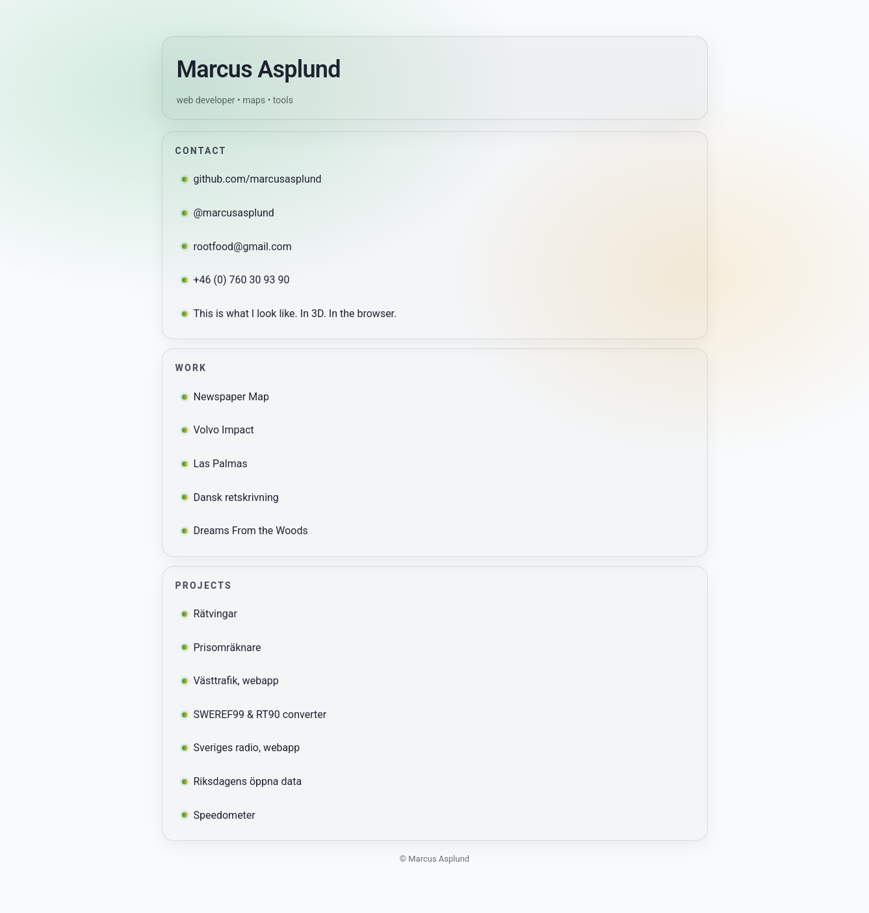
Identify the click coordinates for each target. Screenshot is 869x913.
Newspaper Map (225, 397)
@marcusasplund (228, 213)
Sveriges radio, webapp (241, 747)
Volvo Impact (218, 430)
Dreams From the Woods (245, 530)
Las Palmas (215, 463)
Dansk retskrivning (230, 497)
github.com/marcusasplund (252, 179)
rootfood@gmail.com (237, 246)
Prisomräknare (221, 647)
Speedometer (218, 815)
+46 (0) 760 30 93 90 (236, 280)
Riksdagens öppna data (242, 781)
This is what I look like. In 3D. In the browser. (289, 313)
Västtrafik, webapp (230, 681)
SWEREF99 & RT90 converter (254, 714)
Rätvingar (209, 614)
